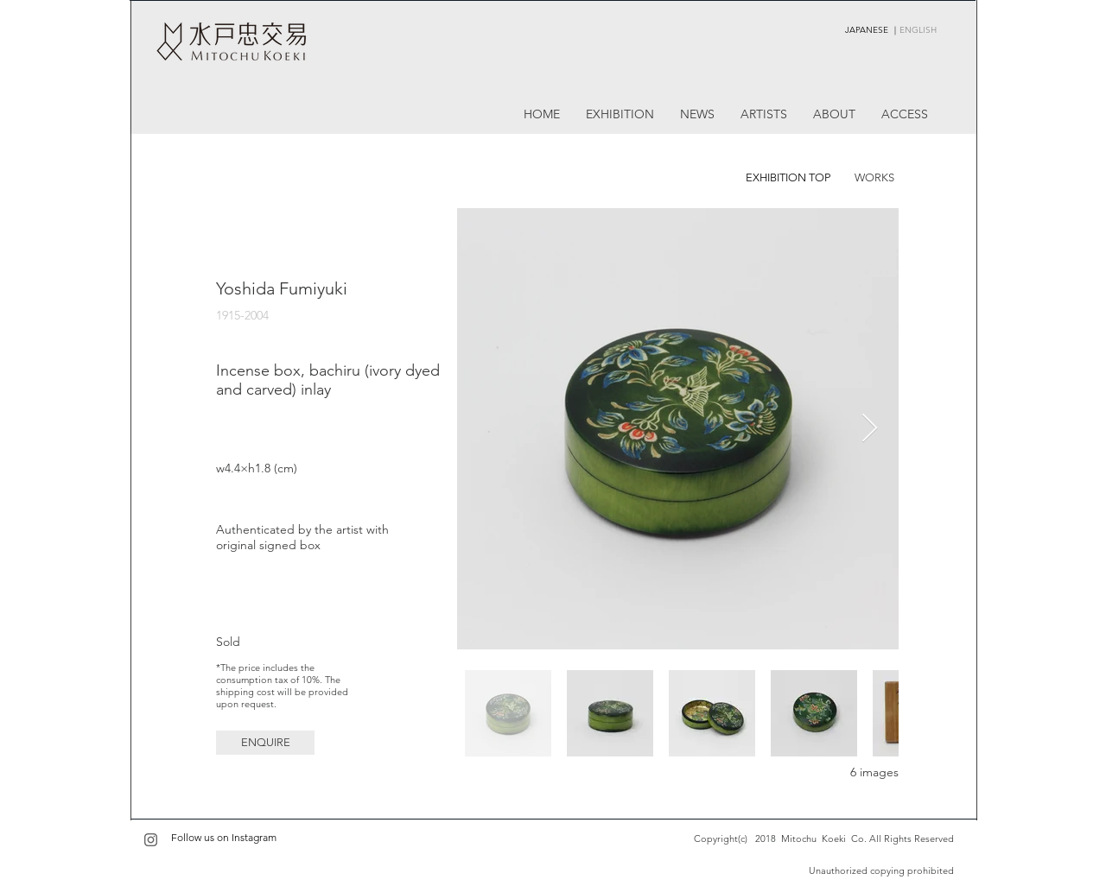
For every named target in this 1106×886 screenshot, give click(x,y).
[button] (265, 743)
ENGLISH (918, 29)
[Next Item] (870, 429)
